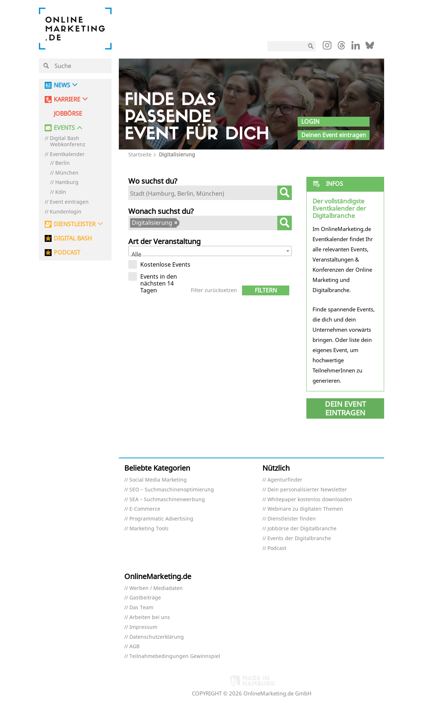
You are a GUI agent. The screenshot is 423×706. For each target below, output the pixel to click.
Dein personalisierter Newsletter (307, 490)
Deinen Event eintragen (333, 135)
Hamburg (66, 182)
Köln (60, 192)
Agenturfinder (284, 480)
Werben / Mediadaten (156, 588)
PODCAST (67, 252)
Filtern (266, 290)
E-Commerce (144, 509)
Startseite (140, 154)
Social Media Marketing (158, 480)
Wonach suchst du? (161, 211)
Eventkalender (67, 154)
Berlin (62, 163)
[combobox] (210, 193)
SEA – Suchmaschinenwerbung (167, 499)
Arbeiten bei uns (149, 617)
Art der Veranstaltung (164, 241)
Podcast (276, 548)
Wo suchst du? (152, 181)
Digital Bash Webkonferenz (67, 141)
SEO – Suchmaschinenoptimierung (171, 490)
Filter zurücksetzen (214, 290)
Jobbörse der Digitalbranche (302, 529)
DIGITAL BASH (73, 238)
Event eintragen (69, 202)
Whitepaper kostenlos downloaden (309, 499)
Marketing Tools (149, 529)
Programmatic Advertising (161, 519)
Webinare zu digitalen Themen (305, 509)
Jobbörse (68, 113)
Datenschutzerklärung (156, 637)
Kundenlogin (65, 212)
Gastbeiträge (145, 598)
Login (310, 121)
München (66, 173)
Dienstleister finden (291, 519)
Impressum (143, 627)
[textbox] (204, 193)
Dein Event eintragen (345, 408)
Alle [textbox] (136, 254)
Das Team (141, 608)
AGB (134, 646)
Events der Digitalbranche (299, 538)
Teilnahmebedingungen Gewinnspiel (174, 656)
